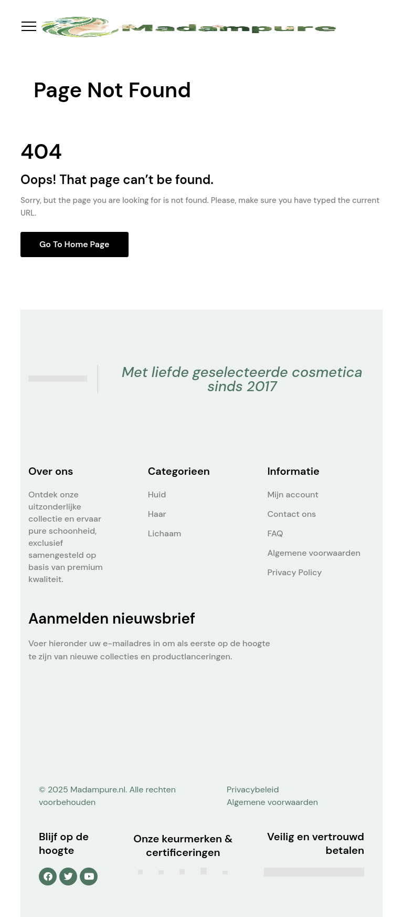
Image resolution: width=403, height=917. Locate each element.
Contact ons (291, 513)
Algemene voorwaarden (313, 552)
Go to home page (74, 244)
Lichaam (165, 533)
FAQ (275, 533)
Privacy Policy (294, 572)
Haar (157, 513)
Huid (157, 494)
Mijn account (293, 494)
